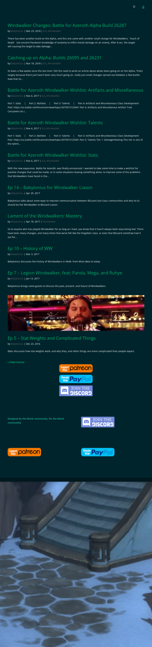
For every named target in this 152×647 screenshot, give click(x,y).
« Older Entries (16, 362)
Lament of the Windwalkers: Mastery (45, 216)
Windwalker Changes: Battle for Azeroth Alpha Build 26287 (67, 25)
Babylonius (17, 31)
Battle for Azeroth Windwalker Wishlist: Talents (55, 123)
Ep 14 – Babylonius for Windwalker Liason (50, 187)
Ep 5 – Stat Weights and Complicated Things (52, 338)
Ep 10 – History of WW (30, 248)
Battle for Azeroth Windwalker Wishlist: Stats (53, 155)
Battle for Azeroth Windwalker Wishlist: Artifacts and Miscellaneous (75, 90)
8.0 (45, 31)
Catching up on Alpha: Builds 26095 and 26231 (55, 58)
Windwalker (54, 31)
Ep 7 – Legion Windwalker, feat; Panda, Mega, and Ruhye (65, 273)
